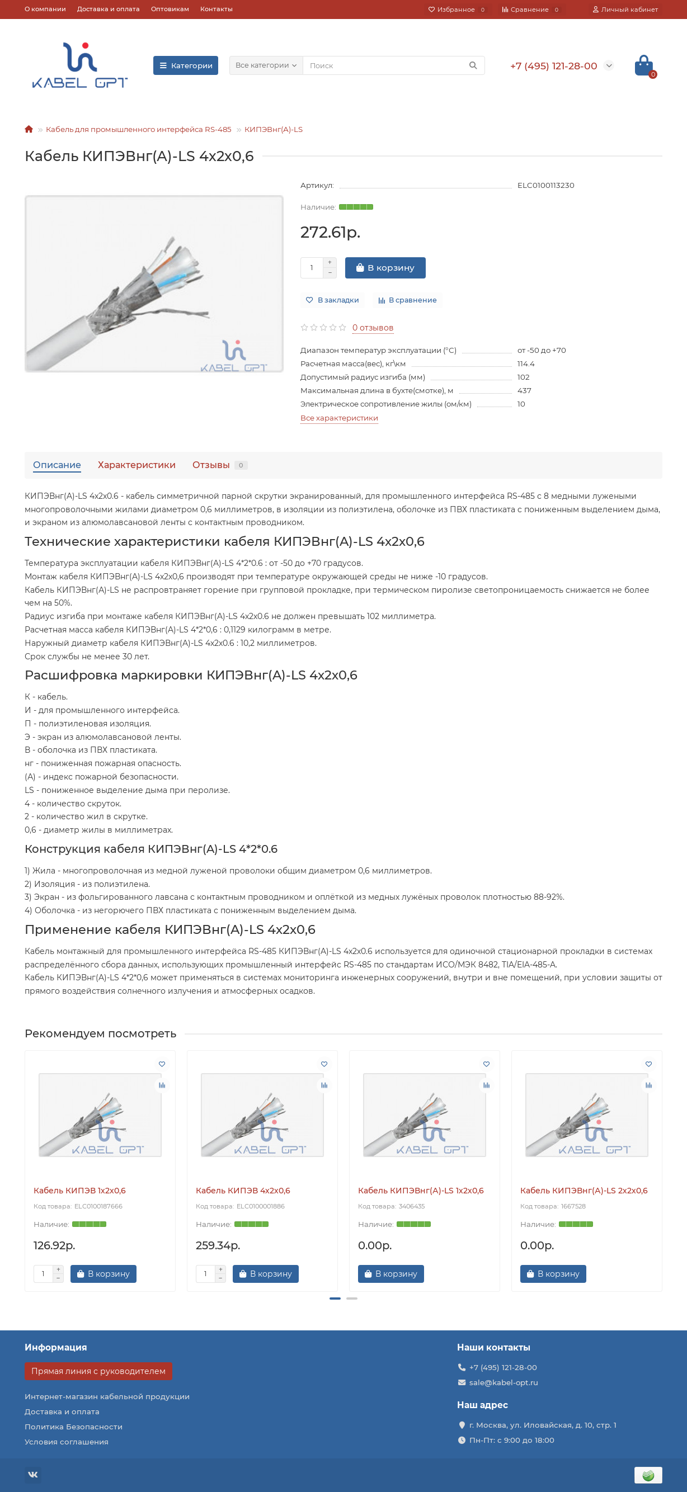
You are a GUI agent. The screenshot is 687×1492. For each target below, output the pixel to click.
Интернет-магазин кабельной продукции (107, 1396)
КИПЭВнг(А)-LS (273, 129)
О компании (45, 9)
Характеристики (137, 464)
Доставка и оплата (108, 9)
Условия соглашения (67, 1441)
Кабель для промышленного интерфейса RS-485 (139, 129)
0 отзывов (373, 328)
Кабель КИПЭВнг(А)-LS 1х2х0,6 (421, 1191)
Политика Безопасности (74, 1426)
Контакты (216, 9)
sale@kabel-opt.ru (503, 1382)
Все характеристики (339, 417)
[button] (335, 1298)
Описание (57, 464)
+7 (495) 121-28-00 (503, 1367)
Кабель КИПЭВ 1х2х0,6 (80, 1191)
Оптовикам (170, 9)
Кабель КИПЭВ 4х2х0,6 (243, 1191)
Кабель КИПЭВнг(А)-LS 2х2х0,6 (584, 1191)
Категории (186, 65)
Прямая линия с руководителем (98, 1371)
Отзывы (220, 464)
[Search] (394, 65)
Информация (56, 1347)
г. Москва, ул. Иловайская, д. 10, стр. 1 (543, 1424)
